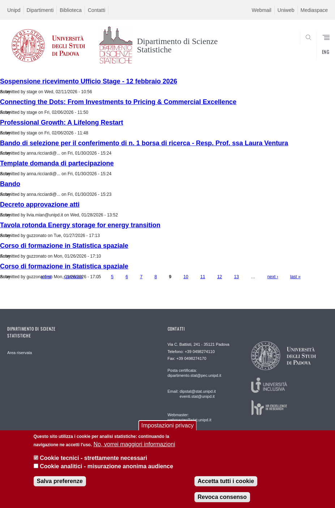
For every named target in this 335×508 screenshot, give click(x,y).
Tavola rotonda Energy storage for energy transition (80, 225)
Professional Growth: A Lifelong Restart (61, 122)
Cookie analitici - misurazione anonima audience (106, 466)
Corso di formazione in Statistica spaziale (64, 245)
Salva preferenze (60, 481)
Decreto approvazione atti (40, 204)
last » (295, 276)
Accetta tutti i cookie (226, 481)
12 (219, 276)
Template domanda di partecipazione (57, 163)
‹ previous (73, 276)
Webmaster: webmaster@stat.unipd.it (189, 417)
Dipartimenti (40, 10)
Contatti (96, 10)
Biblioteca (71, 10)
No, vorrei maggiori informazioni (134, 444)
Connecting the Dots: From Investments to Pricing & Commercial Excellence (118, 102)
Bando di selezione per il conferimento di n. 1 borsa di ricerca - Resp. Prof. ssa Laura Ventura (144, 143)
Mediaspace (314, 10)
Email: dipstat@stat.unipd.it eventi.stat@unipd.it (192, 394)
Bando (10, 184)
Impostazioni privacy (167, 425)
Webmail (261, 10)
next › (272, 276)
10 (186, 276)
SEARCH (306, 53)
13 (236, 276)
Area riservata (19, 352)
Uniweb (286, 10)
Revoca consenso (222, 497)
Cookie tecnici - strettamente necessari (93, 458)
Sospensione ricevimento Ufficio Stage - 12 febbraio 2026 (88, 81)
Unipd (14, 10)
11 (202, 276)
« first (46, 276)
